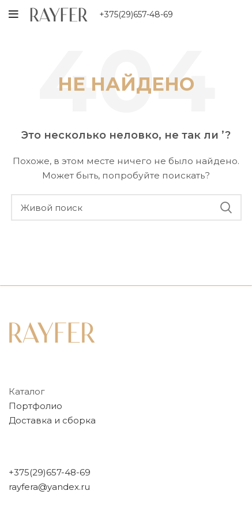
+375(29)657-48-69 (136, 14)
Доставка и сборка (52, 420)
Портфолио (35, 405)
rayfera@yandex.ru (49, 486)
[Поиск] (126, 207)
